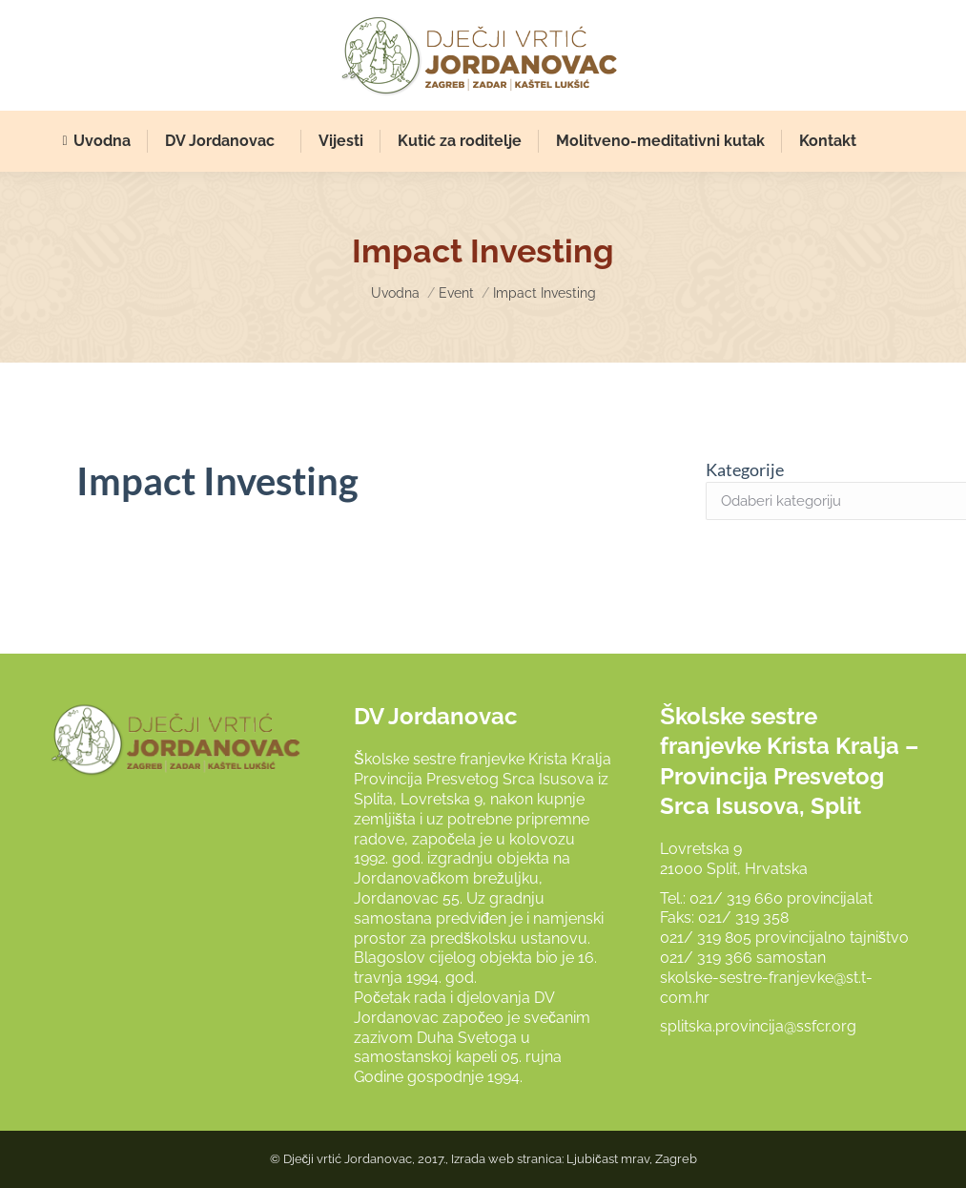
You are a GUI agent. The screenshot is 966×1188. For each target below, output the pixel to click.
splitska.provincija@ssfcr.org (758, 1026)
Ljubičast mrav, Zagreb (631, 1159)
